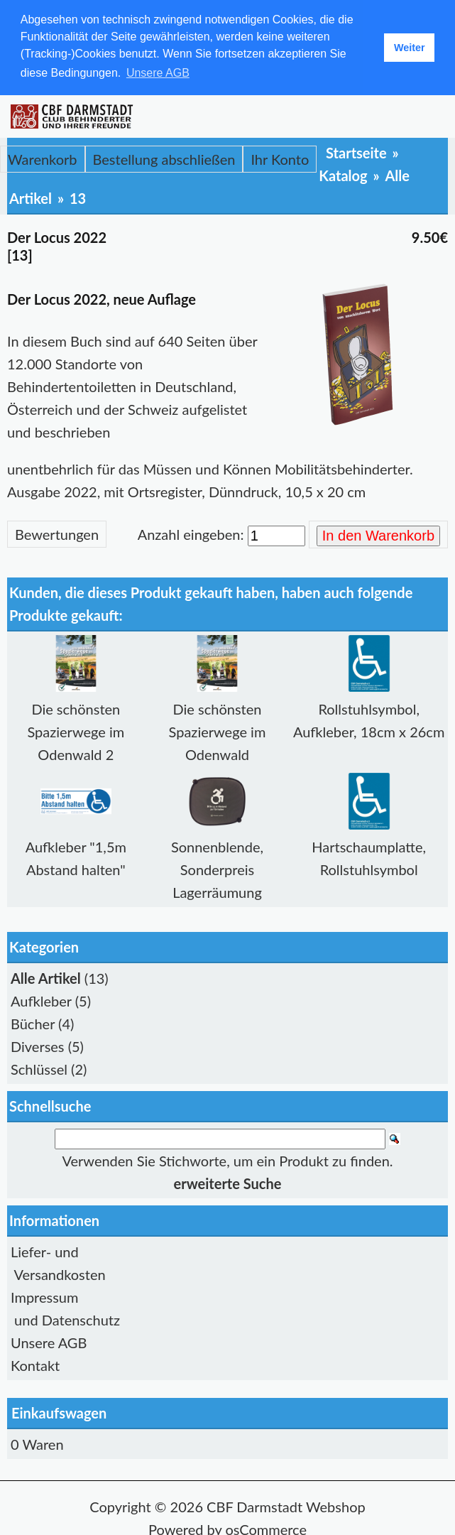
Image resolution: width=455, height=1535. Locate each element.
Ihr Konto (280, 157)
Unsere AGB (49, 1341)
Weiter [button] (409, 47)
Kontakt (35, 1363)
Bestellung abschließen (164, 157)
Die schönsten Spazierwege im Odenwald (217, 730)
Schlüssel (39, 1067)
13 (78, 196)
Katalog (343, 174)
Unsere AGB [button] (158, 73)
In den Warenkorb (378, 534)
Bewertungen (57, 532)
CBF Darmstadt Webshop (286, 1505)
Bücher (33, 1022)
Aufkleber (41, 999)
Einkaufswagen (58, 1411)
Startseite (356, 151)
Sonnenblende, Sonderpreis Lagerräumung (217, 868)
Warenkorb (42, 157)
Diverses (38, 1044)
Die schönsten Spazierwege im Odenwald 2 (75, 730)
